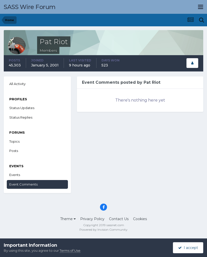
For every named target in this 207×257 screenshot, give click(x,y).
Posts (13, 151)
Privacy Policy (92, 219)
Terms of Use (70, 250)
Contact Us (119, 219)
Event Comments (23, 184)
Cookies (140, 219)
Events (14, 175)
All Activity (17, 84)
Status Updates (21, 108)
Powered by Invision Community (103, 229)
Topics (14, 141)
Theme (68, 219)
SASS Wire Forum (30, 7)
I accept (188, 247)
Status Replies (20, 117)
